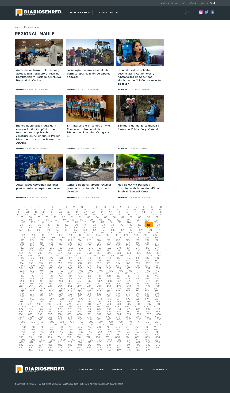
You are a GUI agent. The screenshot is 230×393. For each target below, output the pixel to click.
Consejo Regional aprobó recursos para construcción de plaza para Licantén (89, 188)
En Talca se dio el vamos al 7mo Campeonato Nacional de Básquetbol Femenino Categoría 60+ (88, 131)
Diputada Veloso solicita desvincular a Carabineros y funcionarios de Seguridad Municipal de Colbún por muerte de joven (139, 77)
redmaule (21, 89)
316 (94, 255)
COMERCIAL (117, 369)
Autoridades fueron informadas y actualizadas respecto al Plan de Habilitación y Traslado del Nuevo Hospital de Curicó (38, 75)
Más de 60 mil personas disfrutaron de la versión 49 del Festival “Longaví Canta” (139, 188)
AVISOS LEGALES (109, 12)
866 (41, 350)
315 (85, 255)
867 (51, 350)
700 (33, 321)
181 (102, 232)
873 (109, 350)
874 (119, 350)
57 (18, 214)
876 (138, 350)
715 (28, 324)
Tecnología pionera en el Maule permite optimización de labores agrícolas (88, 73)
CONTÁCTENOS (137, 369)
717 (46, 324)
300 (89, 253)
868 (61, 350)
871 (90, 350)
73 (152, 214)
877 (148, 350)
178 (75, 232)
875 (129, 350)
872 (100, 350)
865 (31, 350)
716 (37, 324)
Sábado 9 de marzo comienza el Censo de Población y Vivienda (139, 127)
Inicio (17, 27)
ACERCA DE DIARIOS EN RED (91, 369)
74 (161, 214)
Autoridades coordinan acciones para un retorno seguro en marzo (38, 186)
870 (81, 350)
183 (121, 232)
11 (89, 207)
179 (84, 232)
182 (111, 232)
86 (114, 217)
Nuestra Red (78, 12)
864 (158, 347)
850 (21, 347)
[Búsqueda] (186, 12)
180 (93, 232)
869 (71, 350)
